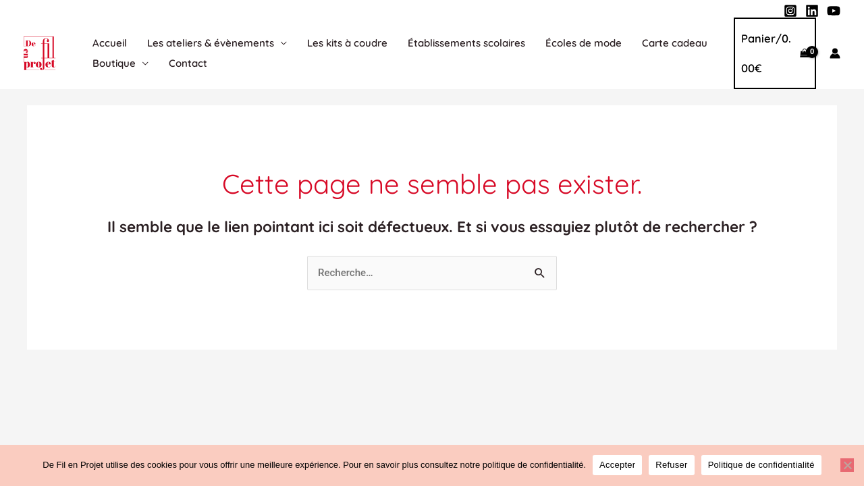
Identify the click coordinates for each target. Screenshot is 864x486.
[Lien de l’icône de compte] (835, 53)
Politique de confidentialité (761, 465)
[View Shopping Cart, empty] (775, 53)
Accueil (109, 42)
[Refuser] (847, 465)
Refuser (671, 465)
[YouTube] (833, 11)
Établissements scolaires (466, 42)
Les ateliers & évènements (210, 42)
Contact (188, 63)
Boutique (114, 63)
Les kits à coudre (347, 42)
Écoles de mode (583, 42)
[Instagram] (790, 11)
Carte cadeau (674, 42)
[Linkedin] (812, 11)
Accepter (617, 465)
